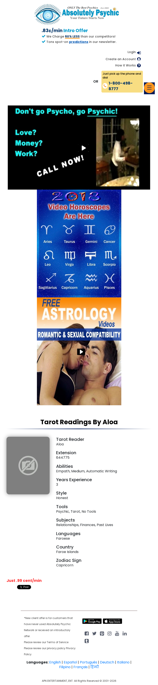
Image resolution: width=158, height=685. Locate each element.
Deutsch (107, 662)
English (55, 662)
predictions (78, 42)
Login (132, 52)
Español (70, 662)
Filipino (65, 667)
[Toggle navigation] (149, 87)
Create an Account (121, 59)
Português (88, 662)
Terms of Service (57, 642)
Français (80, 667)
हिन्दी (94, 667)
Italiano (123, 662)
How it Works (125, 65)
